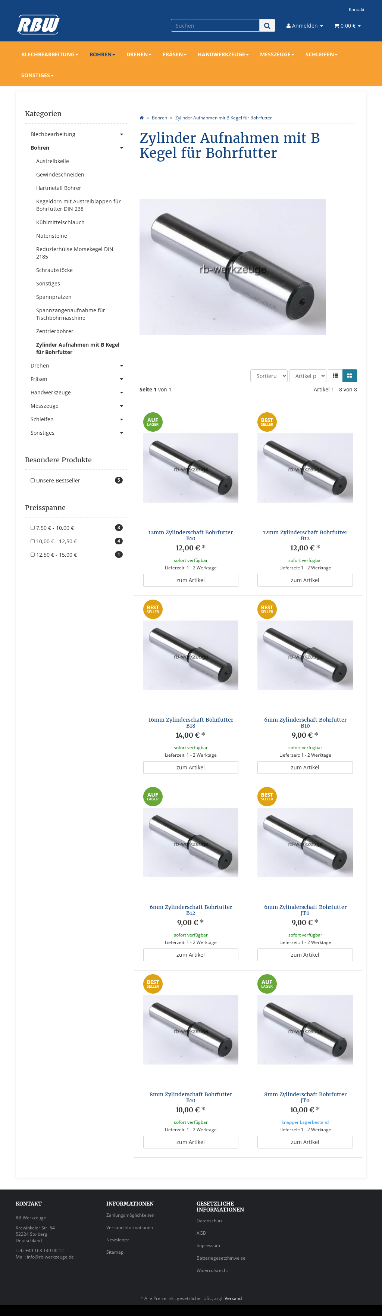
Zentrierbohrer (54, 331)
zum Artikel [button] (190, 580)
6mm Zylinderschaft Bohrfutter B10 (305, 722)
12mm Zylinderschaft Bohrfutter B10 (190, 535)
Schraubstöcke (54, 269)
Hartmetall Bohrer (58, 187)
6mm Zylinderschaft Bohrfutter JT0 (305, 910)
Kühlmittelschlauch (60, 222)
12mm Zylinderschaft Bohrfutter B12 (305, 535)
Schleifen (322, 54)
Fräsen (175, 54)
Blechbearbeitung (49, 54)
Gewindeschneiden (60, 174)
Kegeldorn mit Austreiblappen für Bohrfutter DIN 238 (78, 205)
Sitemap (114, 1238)
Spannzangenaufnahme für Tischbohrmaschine (70, 314)
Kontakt (356, 9)
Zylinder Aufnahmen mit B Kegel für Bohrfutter (77, 348)
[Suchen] (215, 25)
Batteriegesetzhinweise (221, 1244)
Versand (233, 1284)
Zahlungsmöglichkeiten (130, 1201)
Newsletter (117, 1225)
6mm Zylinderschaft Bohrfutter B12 (191, 910)
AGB (201, 1219)
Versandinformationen (129, 1213)
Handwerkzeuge (223, 54)
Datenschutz (210, 1206)
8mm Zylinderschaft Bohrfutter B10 (191, 1090)
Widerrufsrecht (212, 1256)
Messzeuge (277, 54)
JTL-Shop (352, 1303)
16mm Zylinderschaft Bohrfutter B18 (190, 722)
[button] (335, 375)
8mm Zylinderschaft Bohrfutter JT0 (305, 1090)
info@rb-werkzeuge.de (50, 1243)
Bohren (102, 54)
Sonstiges (37, 75)
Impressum (208, 1231)
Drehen (138, 54)
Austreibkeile (52, 161)
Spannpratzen (54, 296)
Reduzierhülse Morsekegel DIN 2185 (74, 253)
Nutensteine (51, 235)
